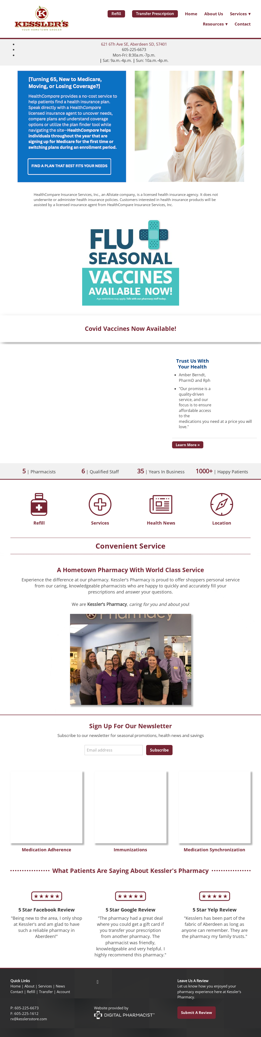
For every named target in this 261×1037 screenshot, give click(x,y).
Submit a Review (196, 1012)
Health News (161, 523)
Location (221, 523)
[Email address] (114, 750)
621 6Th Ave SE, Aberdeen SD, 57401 (134, 44)
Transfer (46, 991)
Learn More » (188, 444)
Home (191, 14)
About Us (213, 14)
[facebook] (97, 982)
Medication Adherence (46, 849)
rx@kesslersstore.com (28, 1018)
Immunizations (130, 849)
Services (100, 523)
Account (63, 991)
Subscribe (159, 750)
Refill (116, 14)
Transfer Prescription (155, 14)
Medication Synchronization (214, 849)
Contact (243, 24)
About (29, 986)
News (60, 986)
